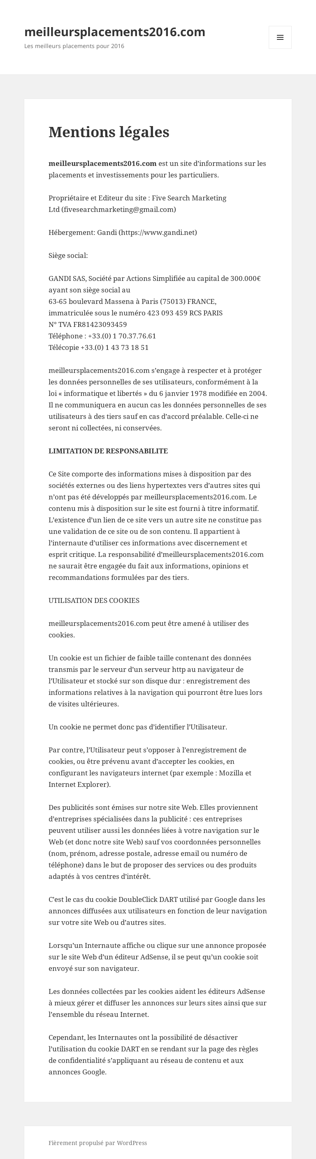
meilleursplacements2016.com (114, 31)
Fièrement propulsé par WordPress (98, 1143)
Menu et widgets (280, 48)
